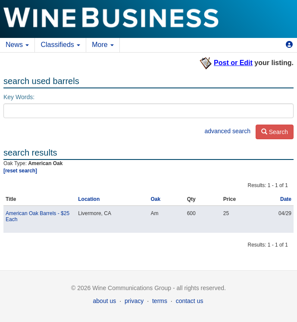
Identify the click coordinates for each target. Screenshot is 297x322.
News (17, 44)
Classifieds (60, 44)
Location (89, 199)
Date (285, 199)
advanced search (227, 131)
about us (104, 300)
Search (274, 131)
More (103, 44)
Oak (156, 199)
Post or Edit (233, 62)
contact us (189, 300)
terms (159, 300)
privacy (134, 300)
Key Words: (18, 97)
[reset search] (20, 171)
